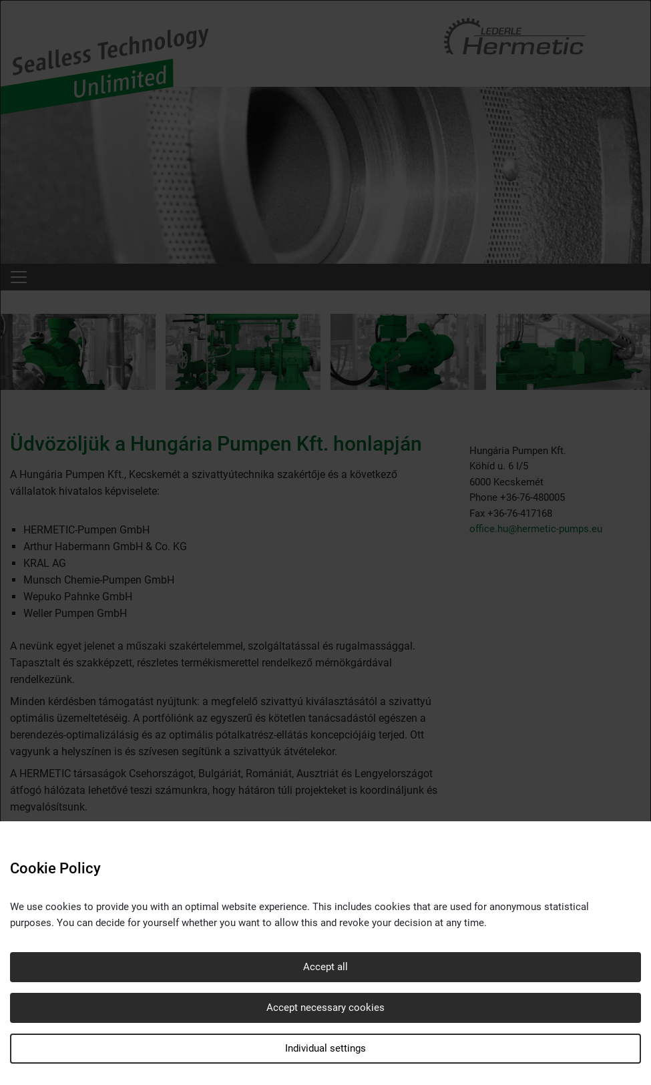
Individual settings (325, 1048)
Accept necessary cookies (325, 1008)
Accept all (325, 967)
